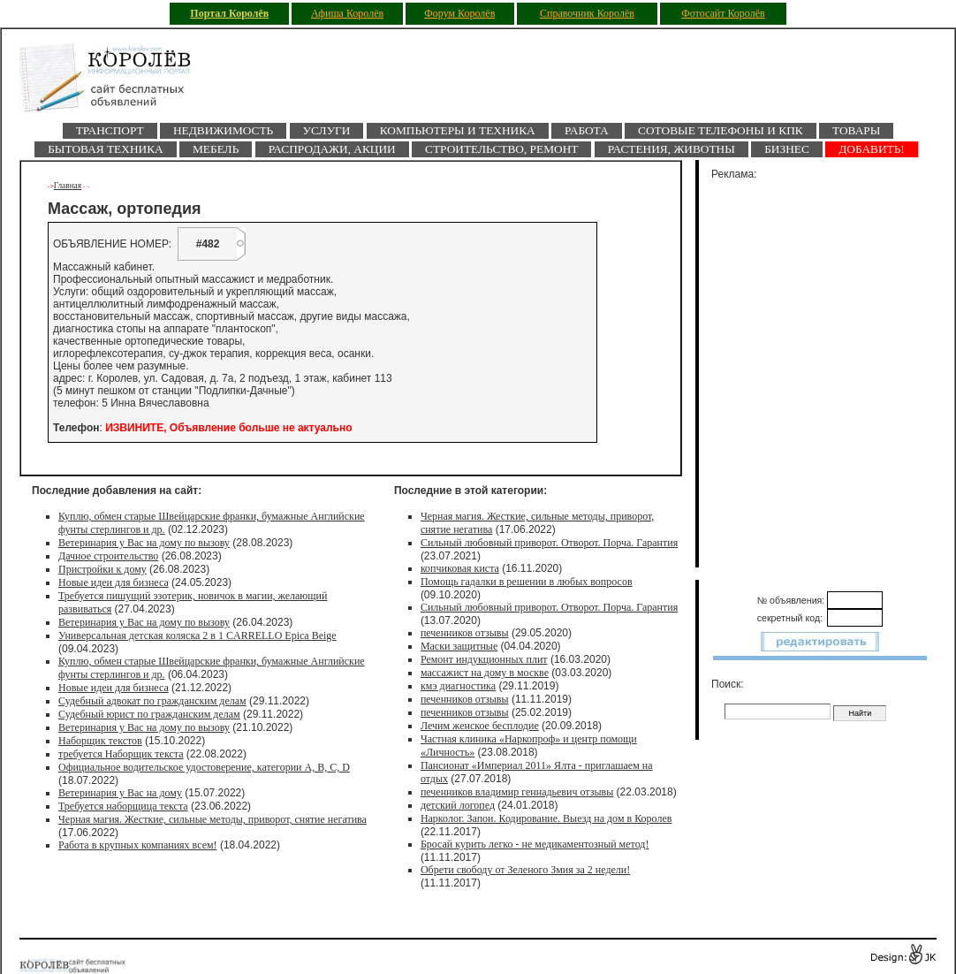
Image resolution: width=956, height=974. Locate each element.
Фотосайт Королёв (722, 13)
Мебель (216, 149)
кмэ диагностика (458, 686)
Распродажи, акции (332, 149)
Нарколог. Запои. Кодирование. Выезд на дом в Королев (546, 818)
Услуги (327, 130)
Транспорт (110, 130)
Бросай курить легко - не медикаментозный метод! (535, 844)
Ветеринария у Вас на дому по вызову (144, 542)
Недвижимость (223, 130)
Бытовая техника (105, 149)
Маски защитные (459, 646)
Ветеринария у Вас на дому (120, 793)
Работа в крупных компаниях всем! (137, 845)
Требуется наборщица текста (123, 806)
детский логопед (458, 805)
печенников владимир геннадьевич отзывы (517, 792)
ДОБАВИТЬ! (871, 149)
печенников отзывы (465, 633)
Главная (67, 185)
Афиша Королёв (347, 13)
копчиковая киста (460, 568)
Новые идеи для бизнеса (113, 582)
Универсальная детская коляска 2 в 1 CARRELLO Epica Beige (197, 635)
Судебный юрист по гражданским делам (149, 714)
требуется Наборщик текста (121, 754)
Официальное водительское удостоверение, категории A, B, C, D (204, 767)
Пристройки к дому (102, 569)
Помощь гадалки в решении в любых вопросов (527, 581)
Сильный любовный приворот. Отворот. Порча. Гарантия (549, 542)
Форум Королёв (459, 13)
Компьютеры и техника (457, 130)
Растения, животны (671, 149)
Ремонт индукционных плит (484, 659)
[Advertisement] (831, 370)
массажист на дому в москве (485, 672)
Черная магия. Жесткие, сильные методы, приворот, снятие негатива (212, 819)
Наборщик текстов (100, 740)
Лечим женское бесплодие (480, 725)
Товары (856, 130)
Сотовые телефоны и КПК (720, 130)
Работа (587, 130)
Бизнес (786, 149)
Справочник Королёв (587, 13)
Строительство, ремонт (501, 149)
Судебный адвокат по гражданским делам (152, 701)
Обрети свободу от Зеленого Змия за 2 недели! (525, 870)
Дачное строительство (108, 556)
